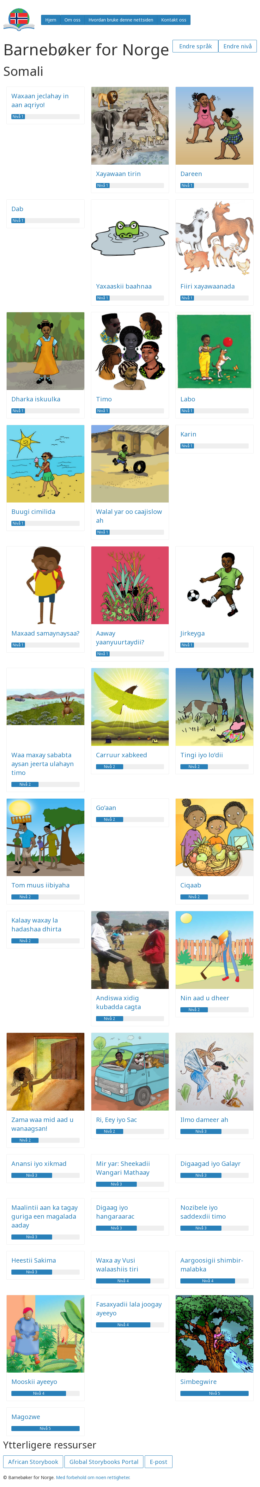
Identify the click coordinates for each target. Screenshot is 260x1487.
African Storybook (33, 1462)
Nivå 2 (25, 784)
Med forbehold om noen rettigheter (92, 1477)
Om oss (72, 20)
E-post (158, 1462)
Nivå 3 (201, 1131)
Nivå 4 (123, 1280)
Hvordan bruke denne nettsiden (120, 20)
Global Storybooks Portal (104, 1462)
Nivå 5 (214, 1393)
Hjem (50, 20)
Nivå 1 (18, 116)
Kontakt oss (173, 20)
